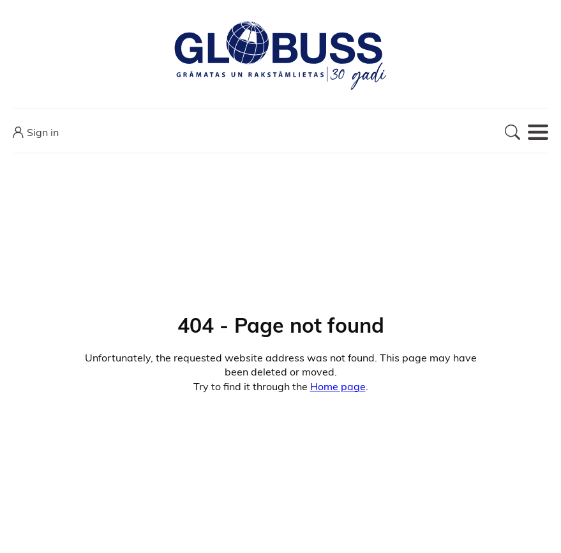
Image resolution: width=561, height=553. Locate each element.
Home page (338, 386)
